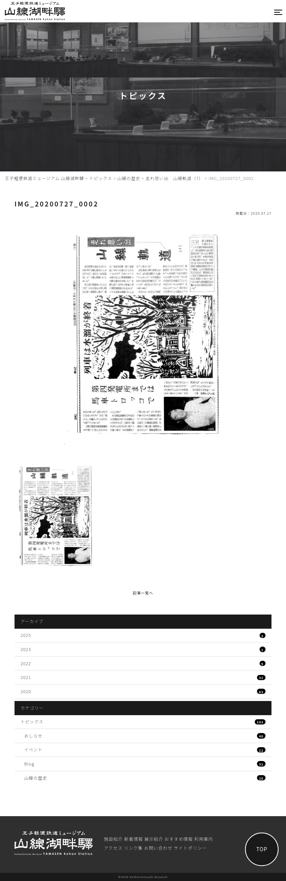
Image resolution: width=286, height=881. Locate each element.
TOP (261, 849)
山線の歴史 (145, 778)
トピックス (143, 721)
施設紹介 (113, 839)
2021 (143, 677)
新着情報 (133, 839)
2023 (143, 649)
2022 (143, 663)
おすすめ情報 (179, 839)
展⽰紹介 (153, 839)
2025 (143, 635)
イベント (145, 749)
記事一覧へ (143, 593)
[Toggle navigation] (278, 12)
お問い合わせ (158, 847)
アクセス (113, 847)
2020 (143, 691)
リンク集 (133, 847)
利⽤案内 (203, 839)
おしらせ (145, 736)
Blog (145, 764)
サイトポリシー (190, 847)
